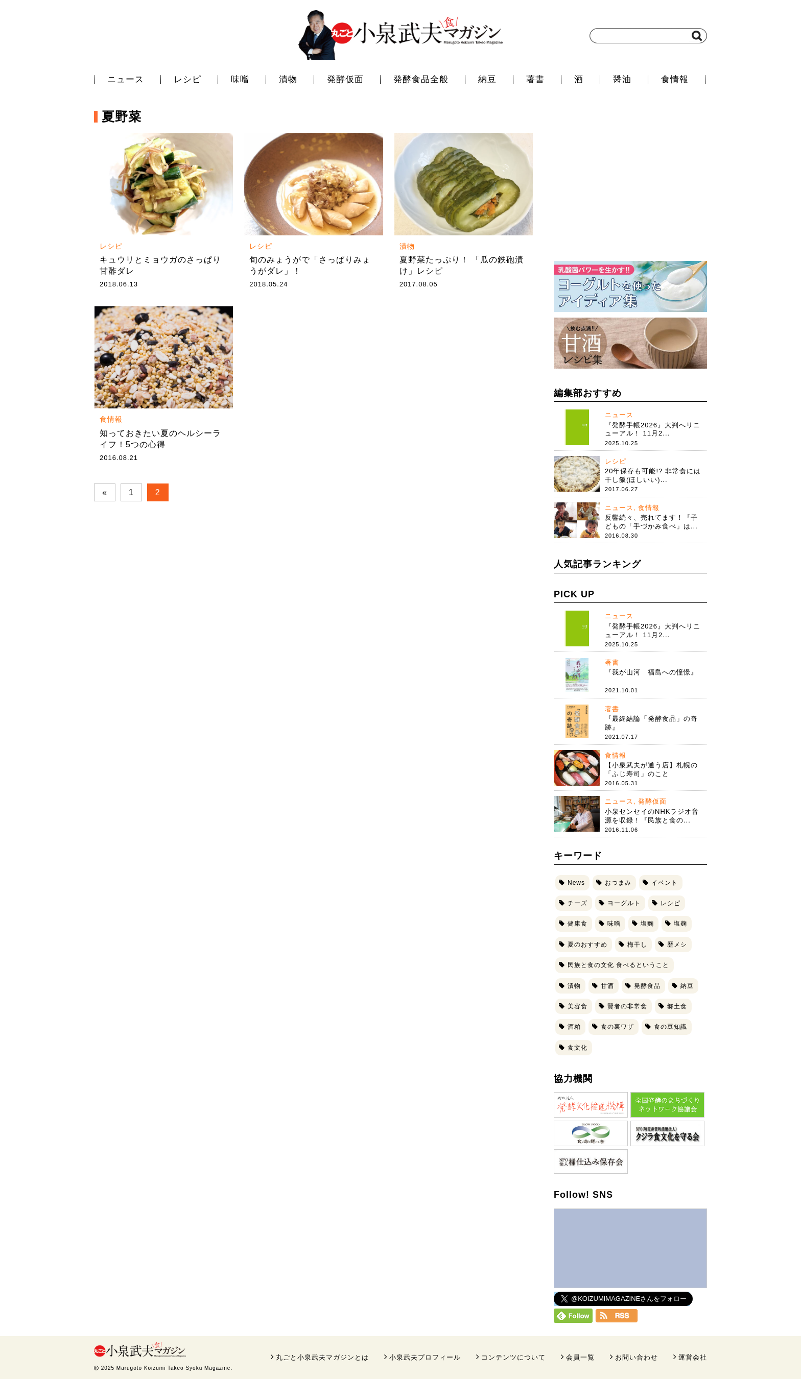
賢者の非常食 (627, 1006)
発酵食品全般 (421, 79)
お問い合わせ (636, 1357)
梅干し (637, 944)
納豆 (487, 79)
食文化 (577, 1047)
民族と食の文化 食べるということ (618, 965)
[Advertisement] (630, 186)
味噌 (240, 79)
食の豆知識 (670, 1026)
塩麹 (680, 923)
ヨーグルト (624, 903)
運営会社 (692, 1357)
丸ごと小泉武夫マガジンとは (322, 1357)
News (576, 882)
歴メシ (677, 944)
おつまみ (618, 882)
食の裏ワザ (617, 1026)
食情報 (675, 79)
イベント (664, 882)
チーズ (577, 903)
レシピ (187, 79)
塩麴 (647, 923)
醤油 (622, 79)
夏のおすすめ (587, 944)
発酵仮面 (345, 79)
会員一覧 (580, 1357)
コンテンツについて (513, 1357)
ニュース (125, 79)
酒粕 (574, 1026)
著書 (535, 79)
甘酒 (607, 985)
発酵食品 (647, 985)
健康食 (577, 923)
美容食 (577, 1006)
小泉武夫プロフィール (425, 1357)
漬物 (288, 79)
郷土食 (677, 1006)
